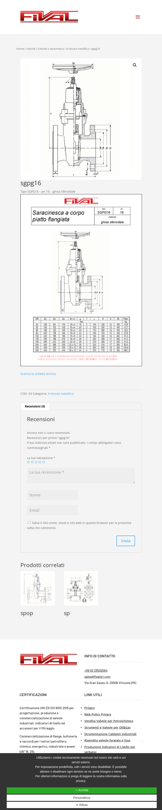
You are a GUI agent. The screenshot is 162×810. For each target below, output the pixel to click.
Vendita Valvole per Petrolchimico (108, 721)
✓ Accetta (81, 790)
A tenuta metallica (77, 49)
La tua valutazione (41, 458)
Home (20, 49)
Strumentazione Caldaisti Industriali (110, 734)
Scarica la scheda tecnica (38, 374)
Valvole (30, 49)
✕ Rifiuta (82, 805)
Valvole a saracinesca (51, 49)
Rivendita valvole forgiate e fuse (107, 740)
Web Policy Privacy (97, 714)
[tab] (35, 406)
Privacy (89, 708)
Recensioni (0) (35, 406)
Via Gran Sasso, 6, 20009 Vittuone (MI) (110, 683)
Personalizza (81, 797)
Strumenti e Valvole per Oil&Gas (107, 727)
